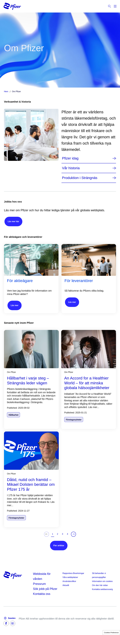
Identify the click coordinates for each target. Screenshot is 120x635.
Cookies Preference (111, 632)
